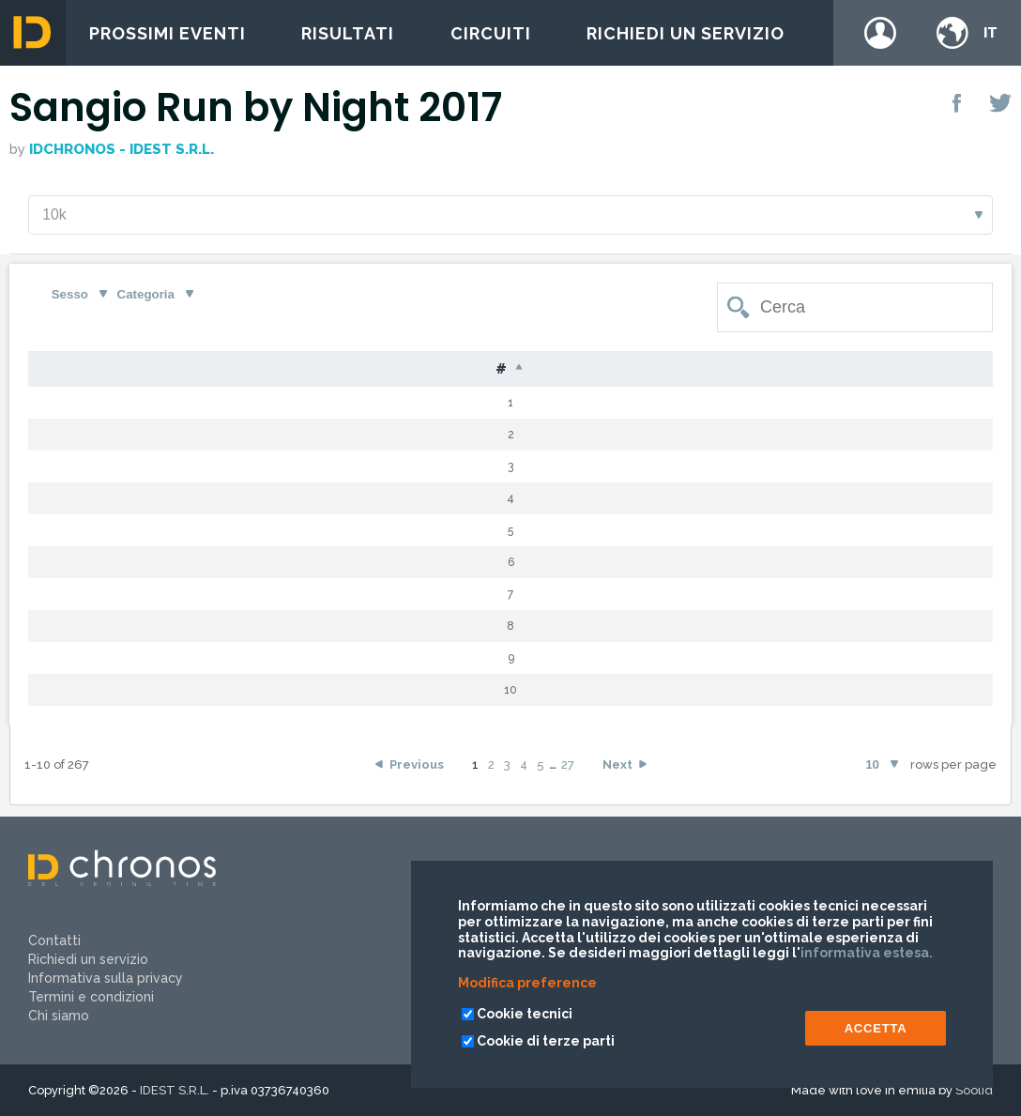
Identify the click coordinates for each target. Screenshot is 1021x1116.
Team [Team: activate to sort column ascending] (887, 370)
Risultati (347, 33)
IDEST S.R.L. (174, 1090)
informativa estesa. (866, 952)
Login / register (880, 33)
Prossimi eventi (167, 33)
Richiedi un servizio (686, 33)
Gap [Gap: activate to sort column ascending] (639, 370)
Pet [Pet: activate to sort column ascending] (122, 370)
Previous (416, 766)
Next (617, 766)
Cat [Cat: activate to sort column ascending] (563, 370)
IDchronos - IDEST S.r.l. (121, 149)
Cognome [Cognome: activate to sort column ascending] (222, 370)
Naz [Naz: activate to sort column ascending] (431, 370)
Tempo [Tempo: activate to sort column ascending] (730, 370)
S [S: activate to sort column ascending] (497, 370)
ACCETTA (876, 1028)
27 (567, 766)
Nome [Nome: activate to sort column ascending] (339, 370)
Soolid (974, 1090)
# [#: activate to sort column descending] (56, 370)
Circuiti (490, 33)
